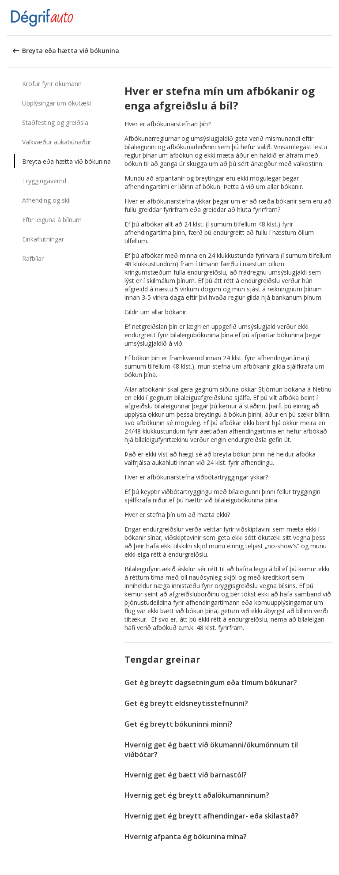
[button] (329, 17)
